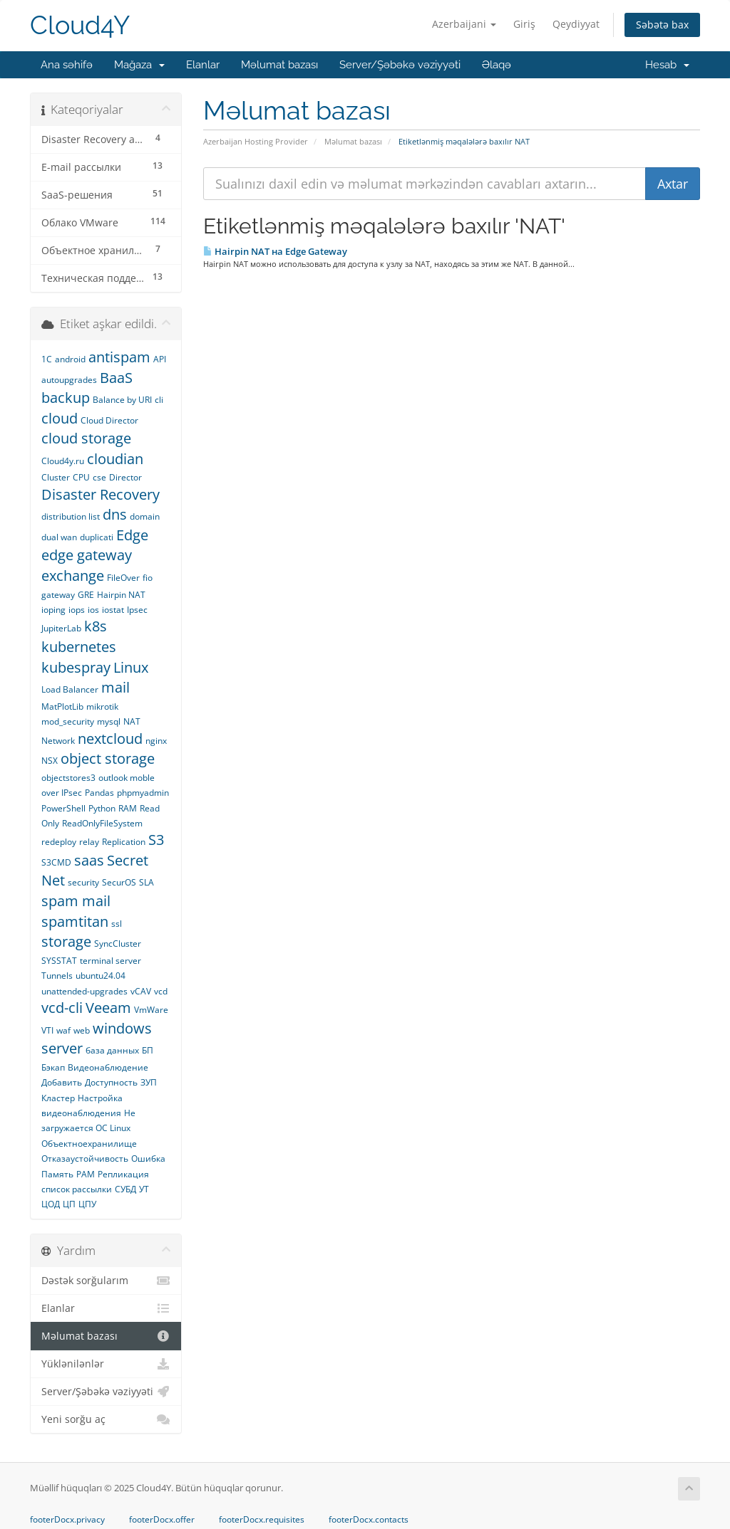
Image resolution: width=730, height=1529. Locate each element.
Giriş (524, 24)
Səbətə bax (662, 24)
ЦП (69, 1204)
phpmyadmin (143, 793)
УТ (144, 1189)
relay (89, 842)
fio (148, 578)
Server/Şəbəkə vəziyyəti (400, 64)
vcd (161, 991)
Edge (132, 535)
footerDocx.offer (162, 1520)
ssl (116, 924)
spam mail (75, 900)
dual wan (59, 537)
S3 (156, 839)
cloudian (115, 458)
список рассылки (76, 1189)
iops (76, 610)
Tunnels (57, 976)
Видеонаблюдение (108, 1067)
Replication (123, 842)
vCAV (140, 991)
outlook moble (126, 778)
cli (159, 400)
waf (63, 1030)
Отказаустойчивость (84, 1158)
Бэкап (53, 1067)
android (70, 359)
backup (65, 397)
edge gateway (86, 554)
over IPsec (61, 793)
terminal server (110, 961)
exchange (72, 575)
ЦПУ (87, 1204)
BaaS (116, 377)
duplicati (96, 537)
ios (93, 610)
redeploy (58, 842)
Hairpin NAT (121, 595)
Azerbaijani (464, 24)
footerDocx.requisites (261, 1520)
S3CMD (56, 862)
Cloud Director (109, 420)
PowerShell (63, 808)
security (83, 882)
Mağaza (139, 64)
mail (115, 687)
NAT (131, 721)
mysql (108, 721)
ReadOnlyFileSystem (102, 823)
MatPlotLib (62, 706)
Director (125, 477)
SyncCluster (117, 943)
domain (145, 516)
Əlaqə (496, 64)
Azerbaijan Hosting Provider (255, 141)
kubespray (75, 667)
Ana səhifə (67, 64)
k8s (95, 626)
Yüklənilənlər (105, 1363)
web (81, 1030)
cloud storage (86, 438)
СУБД (125, 1189)
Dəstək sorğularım (105, 1280)
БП (147, 1050)
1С (46, 359)
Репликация (123, 1174)
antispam (119, 357)
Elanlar (203, 64)
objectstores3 (68, 778)
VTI (47, 1030)
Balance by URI (122, 400)
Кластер (58, 1098)
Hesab (667, 64)
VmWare (151, 1010)
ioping (53, 610)
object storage (108, 758)
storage (66, 941)
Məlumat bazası (279, 64)
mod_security (67, 721)
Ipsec (137, 610)
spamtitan (74, 921)
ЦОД (50, 1204)
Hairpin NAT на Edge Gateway (275, 251)
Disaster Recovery (100, 494)
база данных (112, 1050)
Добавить (61, 1082)
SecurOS (119, 882)
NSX (49, 761)
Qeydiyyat (576, 24)
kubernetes (78, 646)
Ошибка (148, 1158)
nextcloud (110, 738)
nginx (156, 741)
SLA (146, 882)
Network (58, 741)
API (159, 359)
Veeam (108, 1007)
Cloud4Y (80, 25)
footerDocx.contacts (368, 1520)
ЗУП (148, 1082)
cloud (59, 418)
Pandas (99, 793)
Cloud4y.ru (62, 461)
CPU (81, 477)
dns (115, 514)
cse (99, 477)
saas (89, 860)
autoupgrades (69, 380)
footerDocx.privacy (67, 1520)
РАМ (85, 1174)
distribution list (70, 516)
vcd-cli (62, 1007)
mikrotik (102, 706)
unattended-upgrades (84, 991)
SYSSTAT (59, 961)
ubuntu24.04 (100, 976)
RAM (127, 808)
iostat (113, 610)
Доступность (111, 1082)
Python (101, 808)
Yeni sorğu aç (105, 1419)
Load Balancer (69, 689)
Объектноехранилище (89, 1143)
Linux (130, 667)
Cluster (55, 477)
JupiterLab (61, 628)
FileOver (123, 578)
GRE (86, 595)
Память (57, 1174)
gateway (58, 595)
